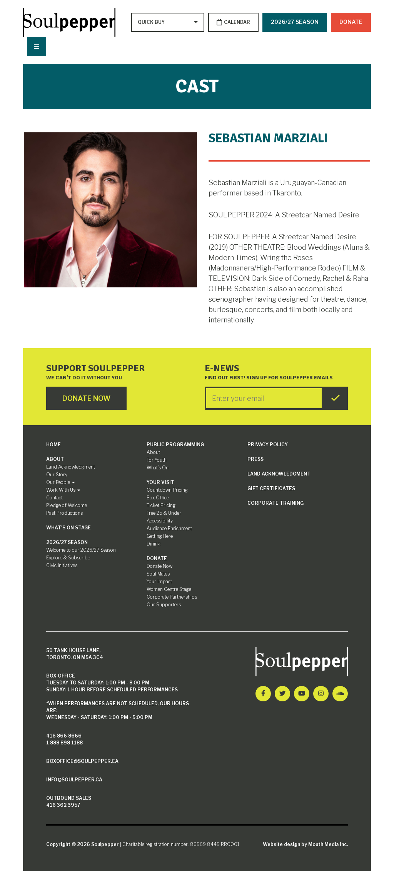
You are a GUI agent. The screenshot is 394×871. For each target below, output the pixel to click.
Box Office (158, 498)
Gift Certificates (271, 488)
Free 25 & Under (164, 513)
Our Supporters (164, 604)
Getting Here (160, 536)
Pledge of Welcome (66, 505)
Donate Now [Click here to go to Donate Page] (86, 398)
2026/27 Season (67, 542)
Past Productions (64, 513)
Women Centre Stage (169, 589)
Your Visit (160, 482)
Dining (153, 544)
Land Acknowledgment (70, 467)
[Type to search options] (152, 22)
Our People (60, 482)
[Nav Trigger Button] (36, 46)
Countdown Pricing (167, 490)
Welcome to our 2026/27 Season (81, 550)
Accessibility (160, 521)
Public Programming (175, 444)
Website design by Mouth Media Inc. (305, 844)
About (55, 459)
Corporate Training (275, 503)
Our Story (56, 474)
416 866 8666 (64, 736)
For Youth (157, 460)
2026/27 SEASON (295, 21)
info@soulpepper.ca (74, 780)
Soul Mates (158, 574)
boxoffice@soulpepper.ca (82, 761)
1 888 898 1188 (64, 743)
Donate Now (159, 566)
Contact (54, 498)
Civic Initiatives (61, 565)
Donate (350, 21)
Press (255, 459)
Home (53, 444)
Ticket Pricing (161, 505)
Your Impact (159, 581)
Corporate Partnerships (172, 597)
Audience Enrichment (169, 528)
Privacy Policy (267, 444)
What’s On (158, 468)
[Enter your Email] (264, 398)
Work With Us (63, 490)
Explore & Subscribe (68, 558)
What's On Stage (68, 528)
